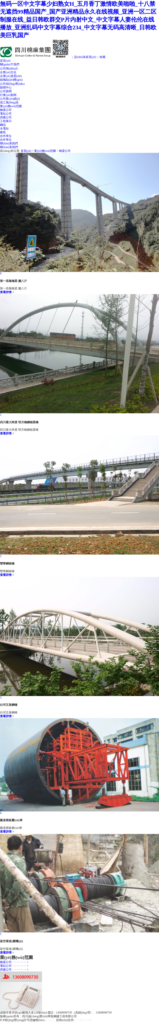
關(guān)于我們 (9, 64)
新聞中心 (6, 87)
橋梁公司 (6, 109)
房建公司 (6, 117)
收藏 (102, 57)
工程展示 (6, 121)
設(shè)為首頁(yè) (85, 57)
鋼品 (3, 124)
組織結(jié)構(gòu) (11, 79)
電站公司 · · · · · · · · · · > (14, 965)
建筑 (3, 132)
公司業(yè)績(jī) (10, 98)
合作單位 (6, 136)
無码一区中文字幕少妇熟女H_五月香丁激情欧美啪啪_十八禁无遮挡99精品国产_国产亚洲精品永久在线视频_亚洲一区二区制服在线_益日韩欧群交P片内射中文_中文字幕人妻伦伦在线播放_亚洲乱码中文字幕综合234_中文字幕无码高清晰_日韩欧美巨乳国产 (78, 19)
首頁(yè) (5, 60)
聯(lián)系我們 (9, 143)
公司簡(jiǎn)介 (9, 68)
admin (51, 1020)
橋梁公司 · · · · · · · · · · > (14, 962)
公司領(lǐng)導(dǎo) (12, 83)
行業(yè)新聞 (8, 95)
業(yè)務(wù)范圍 (11, 106)
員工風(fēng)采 (9, 102)
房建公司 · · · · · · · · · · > (14, 969)
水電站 (4, 128)
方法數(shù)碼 (83, 1020)
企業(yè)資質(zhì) (11, 76)
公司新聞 (6, 91)
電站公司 (6, 113)
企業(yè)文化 (8, 72)
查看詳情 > (7, 292)
